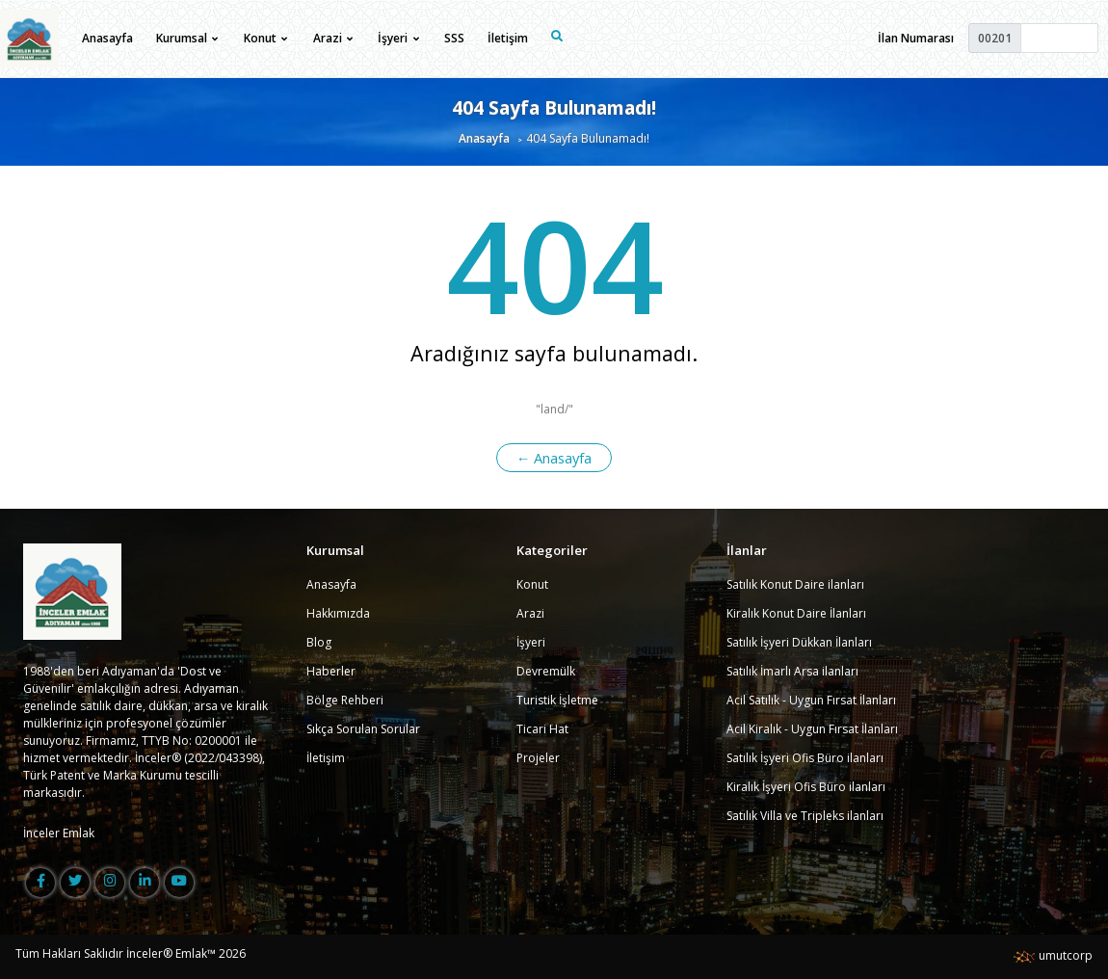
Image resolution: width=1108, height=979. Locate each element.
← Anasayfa (554, 457)
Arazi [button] (333, 38)
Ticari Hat (542, 729)
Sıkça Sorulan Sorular (363, 729)
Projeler (538, 758)
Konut (532, 584)
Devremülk (545, 671)
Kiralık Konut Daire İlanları (796, 613)
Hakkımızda (338, 613)
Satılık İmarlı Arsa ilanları (792, 671)
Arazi (530, 613)
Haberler (331, 671)
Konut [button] (265, 38)
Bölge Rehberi (344, 700)
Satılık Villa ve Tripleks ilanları (805, 815)
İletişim (508, 38)
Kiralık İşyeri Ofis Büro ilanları (805, 787)
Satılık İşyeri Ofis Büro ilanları (805, 758)
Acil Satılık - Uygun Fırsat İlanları (811, 700)
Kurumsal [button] (187, 38)
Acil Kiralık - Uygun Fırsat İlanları (812, 729)
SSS (454, 38)
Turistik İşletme (557, 700)
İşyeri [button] (398, 38)
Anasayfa (107, 38)
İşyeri (530, 642)
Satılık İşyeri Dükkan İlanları (799, 642)
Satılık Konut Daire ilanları (795, 584)
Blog (318, 642)
